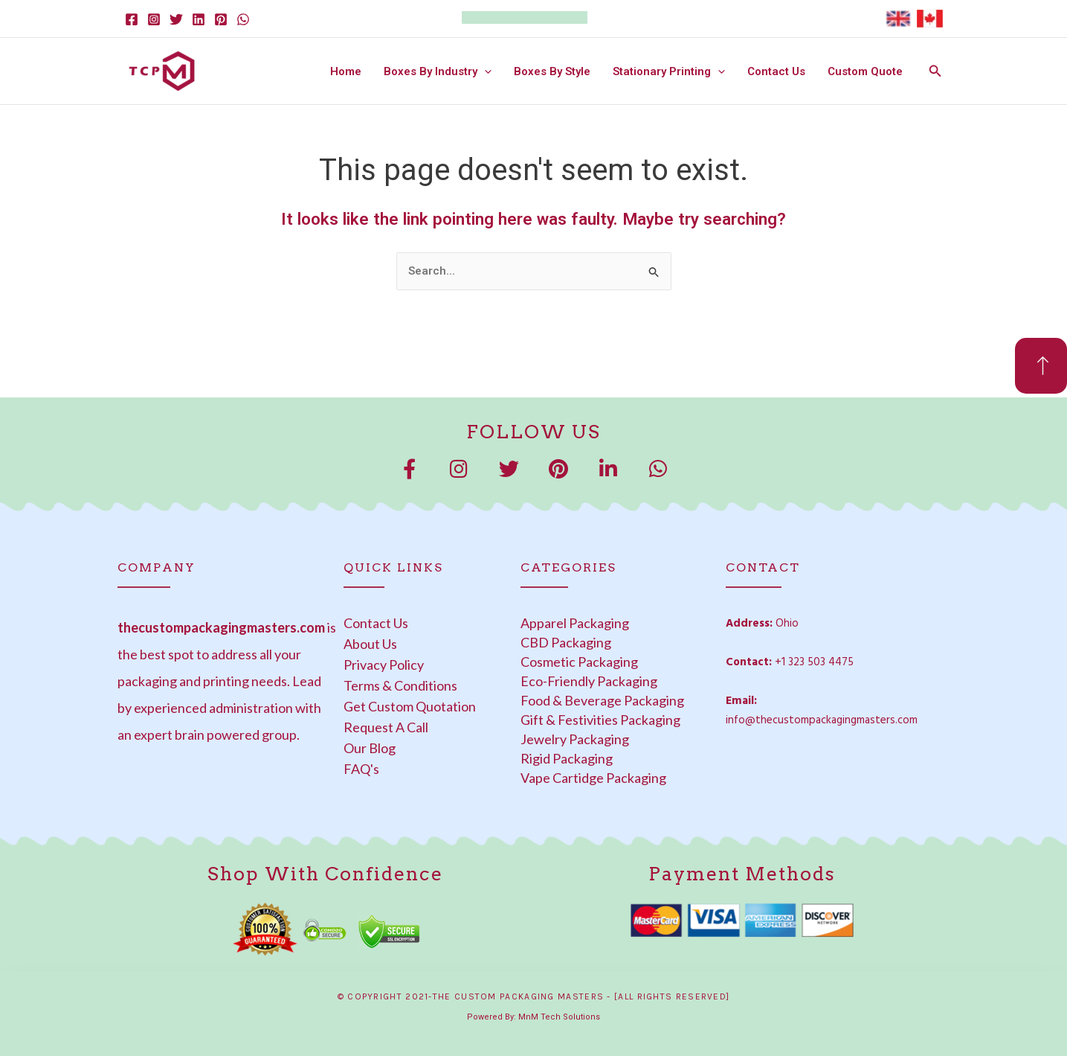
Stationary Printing (669, 71)
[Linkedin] (198, 19)
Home (345, 71)
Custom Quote (865, 71)
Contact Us (776, 71)
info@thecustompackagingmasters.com (822, 720)
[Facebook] (131, 19)
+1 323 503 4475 (814, 662)
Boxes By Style (552, 71)
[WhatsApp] (243, 19)
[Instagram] (154, 19)
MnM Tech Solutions (559, 1017)
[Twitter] (176, 19)
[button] (484, 71)
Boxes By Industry (437, 71)
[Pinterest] (221, 19)
